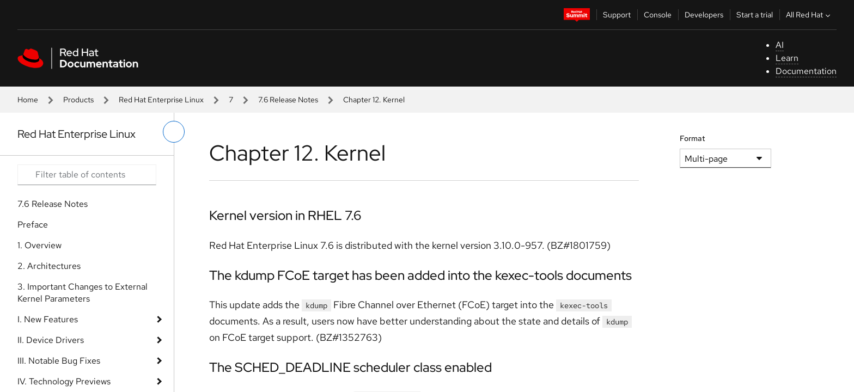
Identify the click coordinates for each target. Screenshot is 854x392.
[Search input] (86, 174)
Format (692, 138)
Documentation (806, 71)
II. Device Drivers (50, 340)
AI (780, 45)
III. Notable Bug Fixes (58, 360)
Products (78, 100)
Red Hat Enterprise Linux (161, 100)
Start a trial (754, 15)
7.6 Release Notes (288, 100)
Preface (32, 224)
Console (658, 15)
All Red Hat (809, 15)
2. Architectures (49, 266)
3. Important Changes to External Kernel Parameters (82, 292)
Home (27, 100)
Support (617, 15)
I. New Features (47, 319)
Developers (704, 15)
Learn (787, 58)
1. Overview (39, 245)
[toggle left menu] (174, 132)
